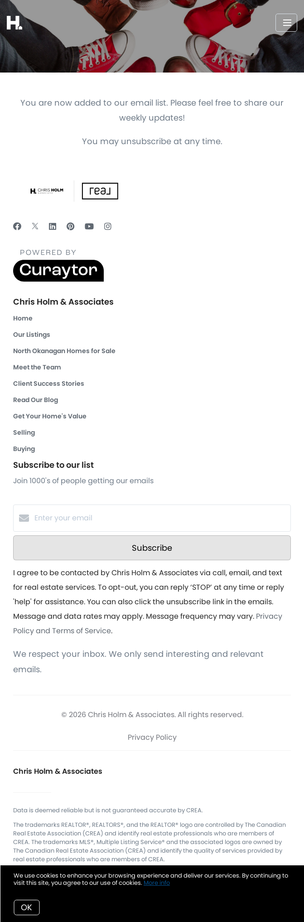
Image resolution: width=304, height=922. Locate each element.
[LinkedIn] (52, 226)
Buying (24, 448)
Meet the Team (37, 367)
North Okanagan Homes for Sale (64, 350)
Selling (24, 432)
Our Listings (31, 334)
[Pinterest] (70, 226)
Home (23, 318)
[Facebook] (17, 226)
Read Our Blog (35, 399)
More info (157, 882)
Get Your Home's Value (50, 416)
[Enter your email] (161, 518)
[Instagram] (107, 226)
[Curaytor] (58, 279)
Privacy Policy (152, 737)
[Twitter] (35, 226)
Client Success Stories (48, 383)
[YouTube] (89, 226)
